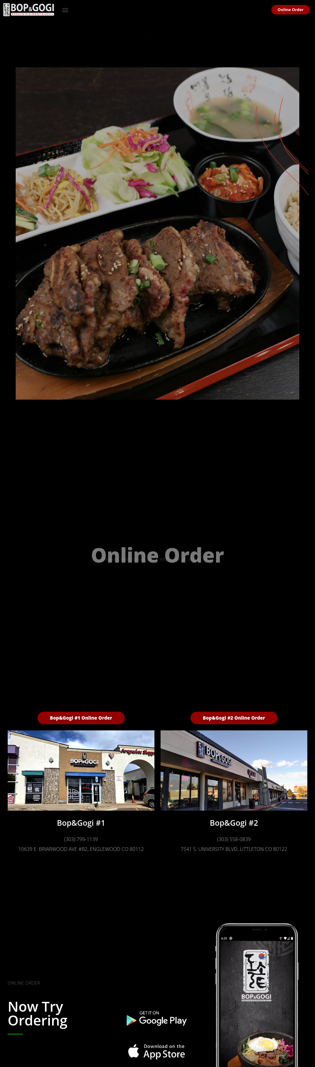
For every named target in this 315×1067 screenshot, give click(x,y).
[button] (65, 10)
